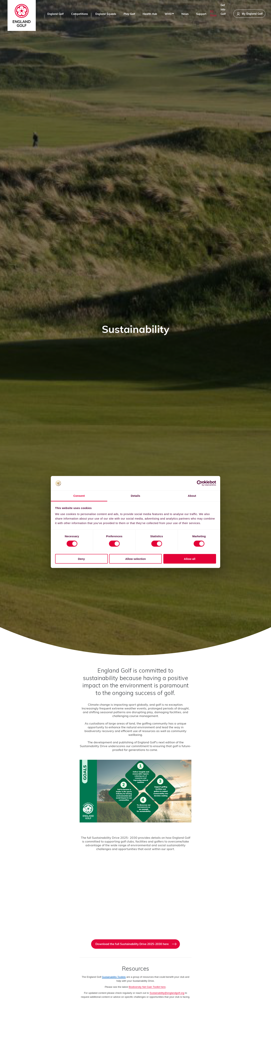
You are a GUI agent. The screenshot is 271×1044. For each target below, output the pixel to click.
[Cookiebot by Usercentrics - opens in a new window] (199, 483)
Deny (81, 558)
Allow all (189, 558)
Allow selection (135, 558)
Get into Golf (223, 13)
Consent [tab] (79, 495)
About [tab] (192, 495)
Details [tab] (135, 495)
